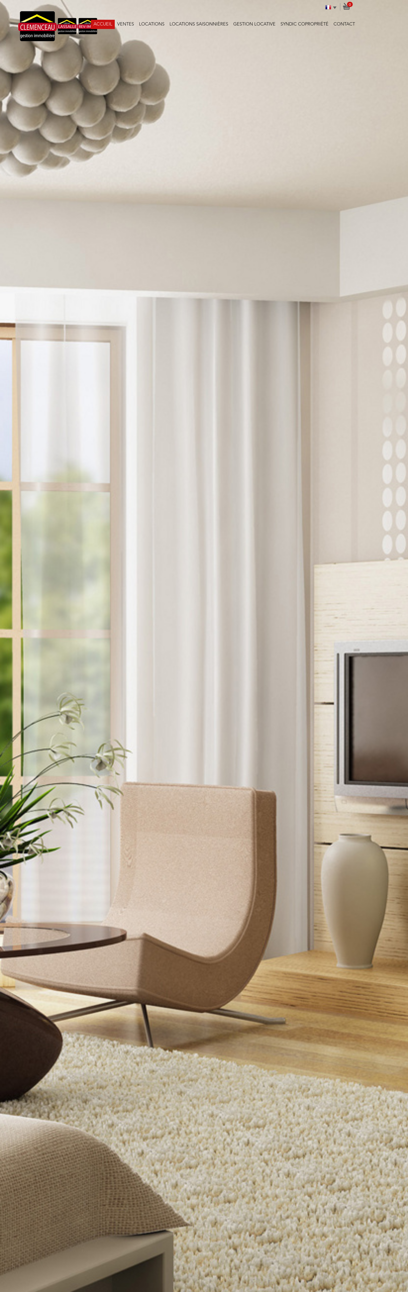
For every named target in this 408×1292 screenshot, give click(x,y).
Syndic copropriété (304, 24)
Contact (344, 24)
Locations (151, 24)
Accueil (103, 24)
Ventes (125, 24)
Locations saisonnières (199, 24)
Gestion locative (254, 24)
